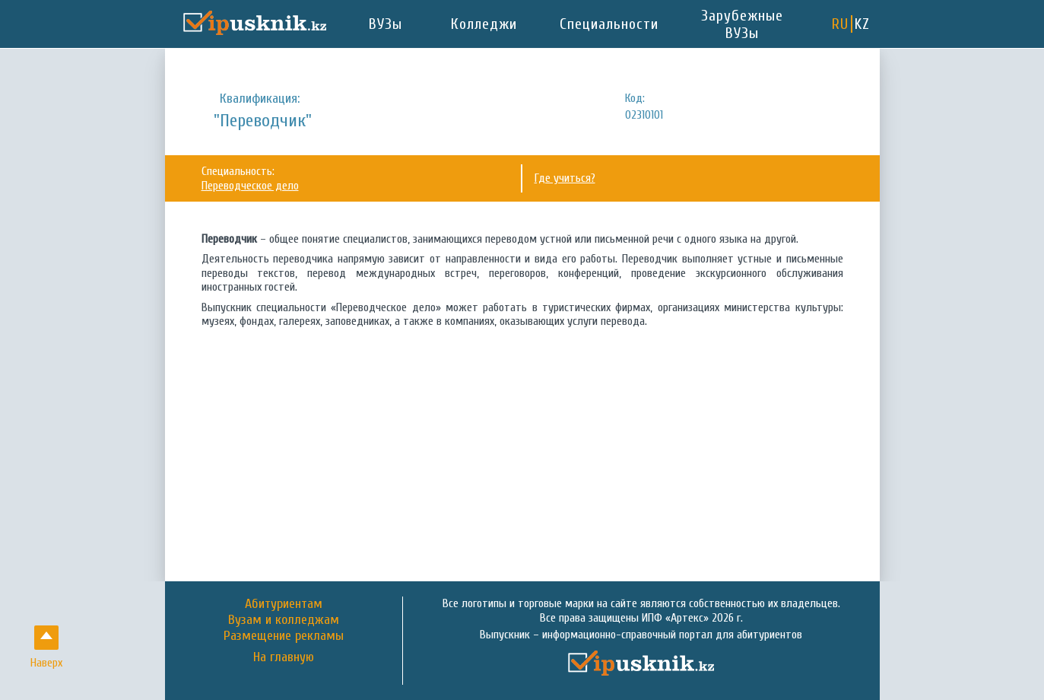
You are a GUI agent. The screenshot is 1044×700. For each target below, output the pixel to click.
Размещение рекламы (284, 636)
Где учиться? (565, 178)
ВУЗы (385, 24)
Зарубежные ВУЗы (742, 24)
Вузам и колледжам (283, 620)
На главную (283, 657)
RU (840, 24)
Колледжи (484, 24)
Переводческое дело (250, 185)
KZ (862, 24)
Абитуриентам (283, 604)
